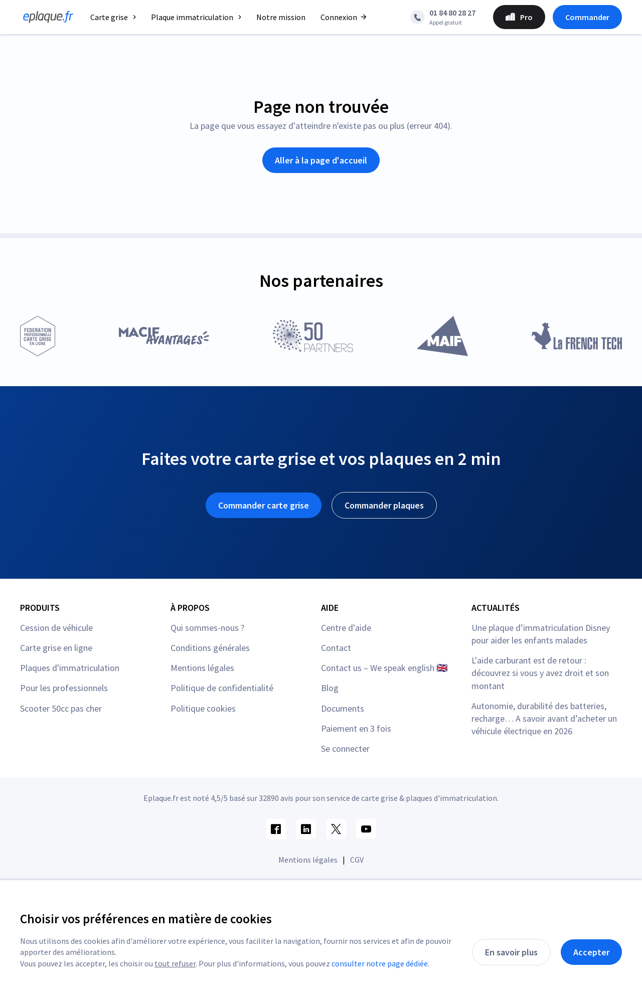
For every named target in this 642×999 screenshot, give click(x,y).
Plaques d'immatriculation (69, 668)
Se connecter (345, 748)
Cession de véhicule (56, 627)
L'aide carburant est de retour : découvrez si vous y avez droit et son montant (540, 672)
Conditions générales (210, 647)
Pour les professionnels (64, 688)
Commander (587, 17)
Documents (342, 708)
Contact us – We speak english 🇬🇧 (384, 668)
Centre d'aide (346, 627)
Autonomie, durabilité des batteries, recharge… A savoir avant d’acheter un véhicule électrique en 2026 (544, 718)
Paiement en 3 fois (356, 728)
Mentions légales (202, 668)
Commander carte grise (263, 505)
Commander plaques (384, 505)
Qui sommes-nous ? (207, 627)
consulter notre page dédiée (380, 963)
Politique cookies (203, 708)
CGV (357, 860)
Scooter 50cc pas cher (61, 708)
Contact (336, 647)
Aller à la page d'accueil (321, 160)
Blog (330, 688)
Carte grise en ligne (56, 647)
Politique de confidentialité (222, 688)
